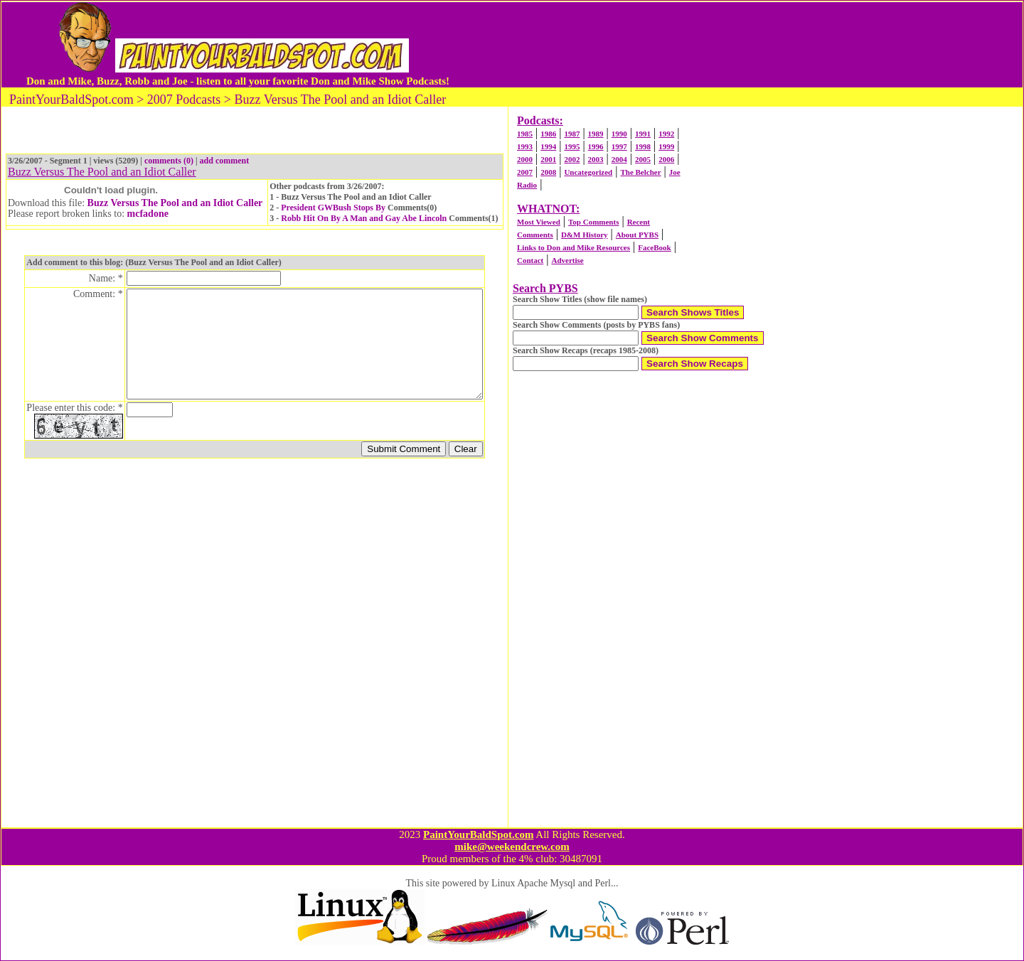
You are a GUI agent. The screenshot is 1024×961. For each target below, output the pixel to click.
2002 (572, 159)
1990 (619, 133)
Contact (530, 260)
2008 (548, 172)
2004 (619, 159)
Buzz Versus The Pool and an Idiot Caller (175, 203)
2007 (525, 172)
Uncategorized (588, 172)
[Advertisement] (724, 45)
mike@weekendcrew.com (512, 846)
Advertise (567, 260)
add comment (225, 161)
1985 (525, 133)
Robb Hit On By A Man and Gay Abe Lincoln (364, 218)
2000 (525, 159)
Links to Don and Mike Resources (573, 247)
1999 (666, 146)
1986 (548, 133)
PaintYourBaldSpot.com (478, 834)
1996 (596, 146)
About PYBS (637, 234)
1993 (525, 146)
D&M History (584, 234)
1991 (643, 133)
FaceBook (654, 247)
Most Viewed (538, 222)
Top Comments (593, 222)
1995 (572, 146)
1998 (643, 146)
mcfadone (148, 213)
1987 (572, 133)
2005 (643, 159)
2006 (666, 159)
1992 (666, 133)
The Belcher (640, 172)
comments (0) (168, 161)
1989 (596, 133)
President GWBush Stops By (333, 208)
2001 (548, 159)
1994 (548, 146)
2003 (596, 159)
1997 (619, 146)
